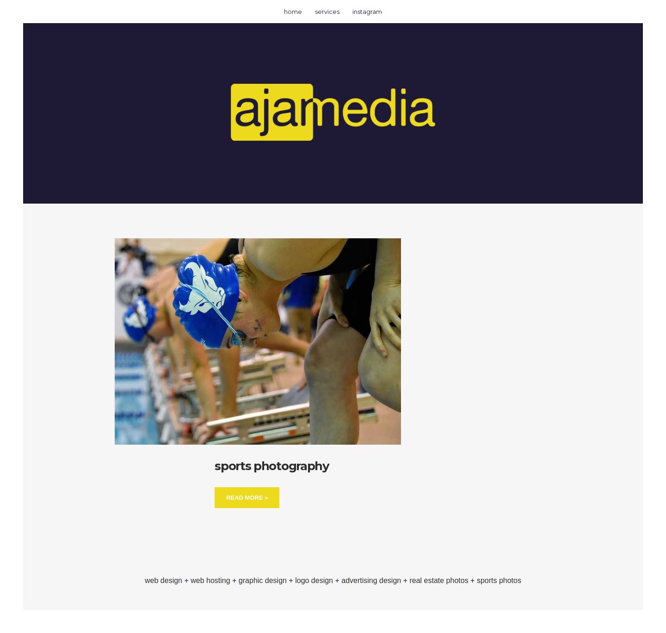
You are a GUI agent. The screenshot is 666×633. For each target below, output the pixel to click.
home (293, 11)
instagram (367, 11)
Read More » (247, 497)
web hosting (210, 580)
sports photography (272, 466)
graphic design (263, 580)
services (327, 11)
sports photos (499, 580)
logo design (314, 580)
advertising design (371, 580)
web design (163, 580)
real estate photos (438, 580)
